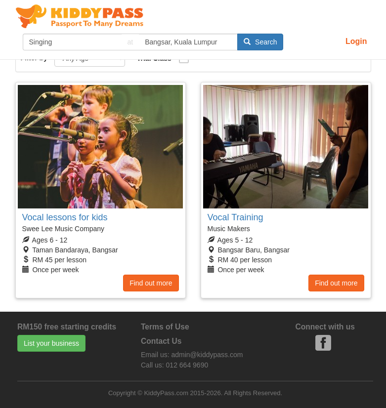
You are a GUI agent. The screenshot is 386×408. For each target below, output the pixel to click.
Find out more (150, 283)
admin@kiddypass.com (207, 355)
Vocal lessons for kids (65, 217)
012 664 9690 (187, 365)
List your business (51, 343)
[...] (72, 42)
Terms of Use (165, 327)
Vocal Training (235, 217)
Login (356, 41)
